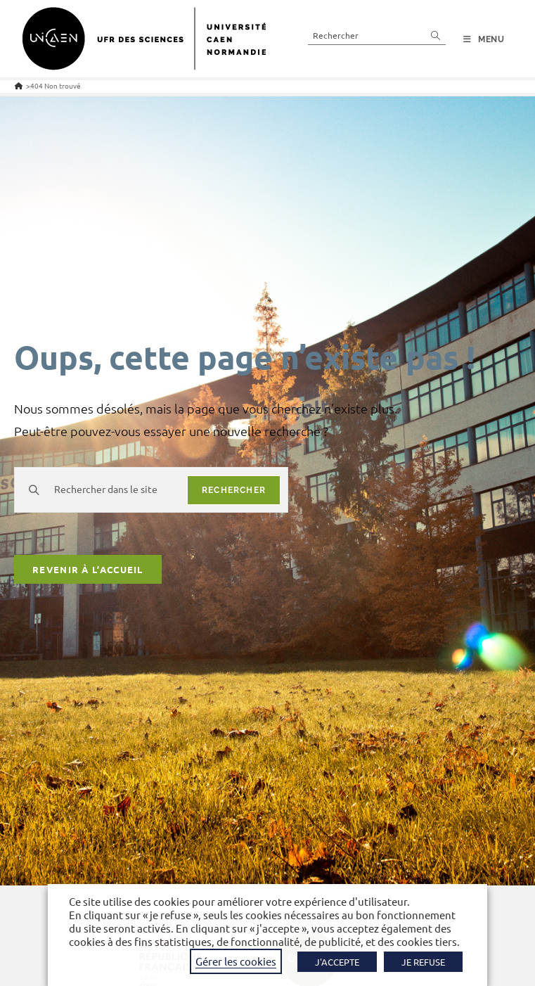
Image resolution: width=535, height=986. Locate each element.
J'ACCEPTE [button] (337, 962)
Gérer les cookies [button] (235, 961)
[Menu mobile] (484, 39)
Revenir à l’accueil (87, 569)
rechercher (234, 490)
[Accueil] (18, 85)
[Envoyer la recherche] (436, 34)
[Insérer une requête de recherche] (377, 34)
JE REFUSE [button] (423, 962)
